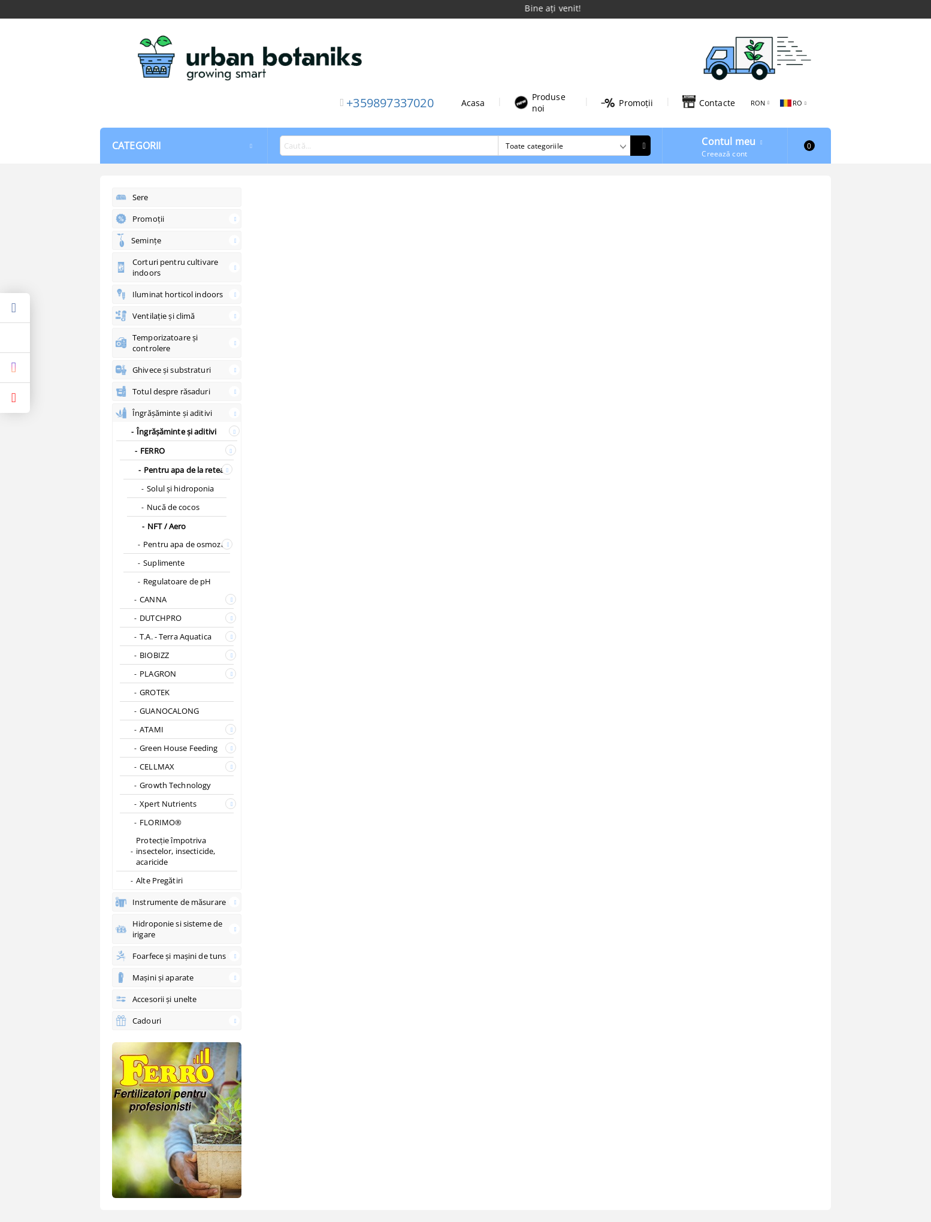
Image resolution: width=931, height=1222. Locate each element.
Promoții (627, 102)
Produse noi (540, 102)
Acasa (473, 102)
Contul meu (728, 140)
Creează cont (724, 154)
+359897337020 (390, 103)
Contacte (708, 102)
